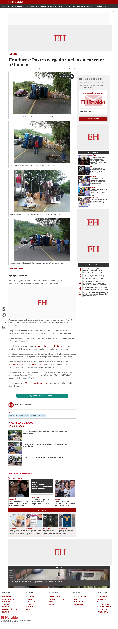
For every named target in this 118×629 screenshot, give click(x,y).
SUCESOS (5, 604)
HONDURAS (7, 597)
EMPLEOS (53, 602)
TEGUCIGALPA (8, 599)
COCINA (29, 599)
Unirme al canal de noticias (43, 396)
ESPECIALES (30, 602)
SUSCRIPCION (102, 612)
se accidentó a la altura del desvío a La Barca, (50, 346)
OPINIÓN (30, 607)
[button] (4, 309)
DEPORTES (30, 597)
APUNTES (29, 609)
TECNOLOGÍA (54, 597)
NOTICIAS (6, 592)
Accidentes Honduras (22, 415)
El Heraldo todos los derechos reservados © (16, 620)
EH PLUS (76, 592)
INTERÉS (29, 592)
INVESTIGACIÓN (79, 597)
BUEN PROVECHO (104, 607)
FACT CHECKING (79, 602)
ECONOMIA (7, 602)
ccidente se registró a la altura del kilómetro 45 (27, 365)
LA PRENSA (101, 599)
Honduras (33, 415)
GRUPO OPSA (102, 592)
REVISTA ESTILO (103, 604)
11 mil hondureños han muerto (36, 383)
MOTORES (53, 604)
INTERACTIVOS (79, 604)
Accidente (12, 415)
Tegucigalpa (41, 415)
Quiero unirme (93, 119)
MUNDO (5, 607)
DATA (75, 599)
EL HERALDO (102, 597)
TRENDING (30, 604)
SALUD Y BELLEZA (56, 599)
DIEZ (98, 602)
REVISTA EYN (102, 609)
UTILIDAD (53, 592)
